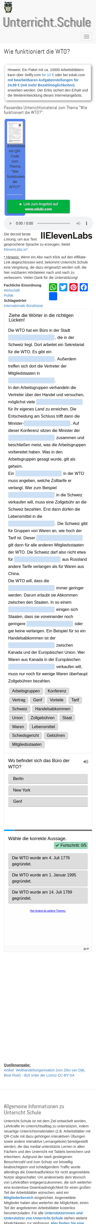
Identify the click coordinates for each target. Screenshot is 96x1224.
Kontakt (10, 1212)
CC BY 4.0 (12, 1169)
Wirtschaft (12, 290)
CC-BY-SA (60, 1154)
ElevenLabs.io (15, 249)
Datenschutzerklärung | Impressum (46, 1212)
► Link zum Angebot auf (38, 206)
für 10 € (48, 75)
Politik (8, 295)
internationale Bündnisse (23, 306)
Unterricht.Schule (47, 22)
